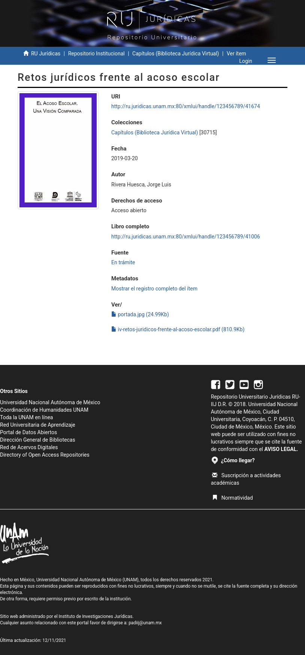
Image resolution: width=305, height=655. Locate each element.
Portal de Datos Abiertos (28, 432)
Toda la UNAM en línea (26, 417)
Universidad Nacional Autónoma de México (50, 402)
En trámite (123, 262)
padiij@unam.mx (145, 622)
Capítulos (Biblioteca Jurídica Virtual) (175, 54)
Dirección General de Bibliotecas (37, 440)
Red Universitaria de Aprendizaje (37, 425)
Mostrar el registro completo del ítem (154, 289)
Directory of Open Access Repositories (45, 455)
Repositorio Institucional (96, 54)
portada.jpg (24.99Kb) (140, 314)
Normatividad (232, 498)
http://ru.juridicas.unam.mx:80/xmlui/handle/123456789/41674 (185, 106)
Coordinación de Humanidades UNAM (44, 410)
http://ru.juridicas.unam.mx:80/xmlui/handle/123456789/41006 (185, 237)
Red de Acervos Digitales (29, 447)
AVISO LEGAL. (281, 449)
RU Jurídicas (45, 54)
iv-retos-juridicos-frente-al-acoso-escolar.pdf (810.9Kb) (178, 329)
